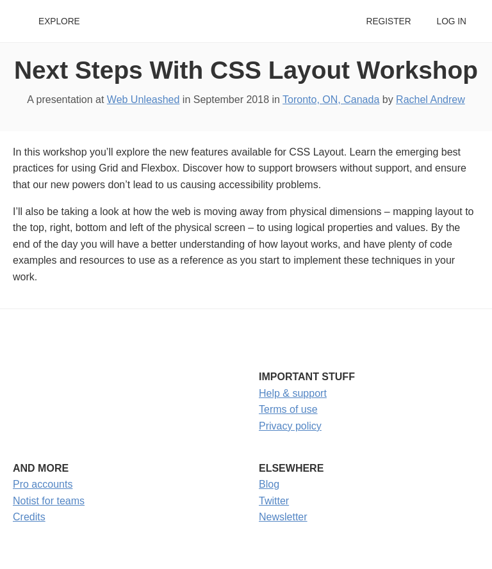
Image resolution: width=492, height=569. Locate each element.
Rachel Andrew (430, 99)
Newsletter (283, 516)
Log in (451, 21)
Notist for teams (49, 500)
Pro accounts (42, 484)
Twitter (274, 500)
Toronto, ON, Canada (331, 99)
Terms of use (288, 409)
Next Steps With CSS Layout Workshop (246, 70)
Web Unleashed (143, 99)
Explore (59, 21)
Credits (29, 516)
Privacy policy (290, 426)
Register (388, 21)
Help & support (293, 393)
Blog (269, 484)
